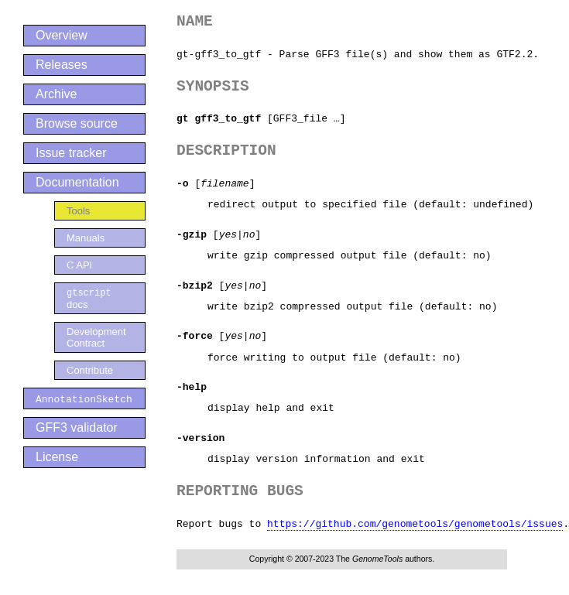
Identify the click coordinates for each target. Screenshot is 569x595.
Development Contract (96, 338)
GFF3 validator (77, 428)
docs (89, 298)
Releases (61, 64)
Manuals (86, 238)
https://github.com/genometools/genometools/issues (415, 524)
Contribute (90, 371)
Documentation (77, 182)
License (57, 457)
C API (79, 265)
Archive (56, 94)
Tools (78, 211)
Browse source (77, 123)
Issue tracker (71, 152)
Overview (61, 35)
